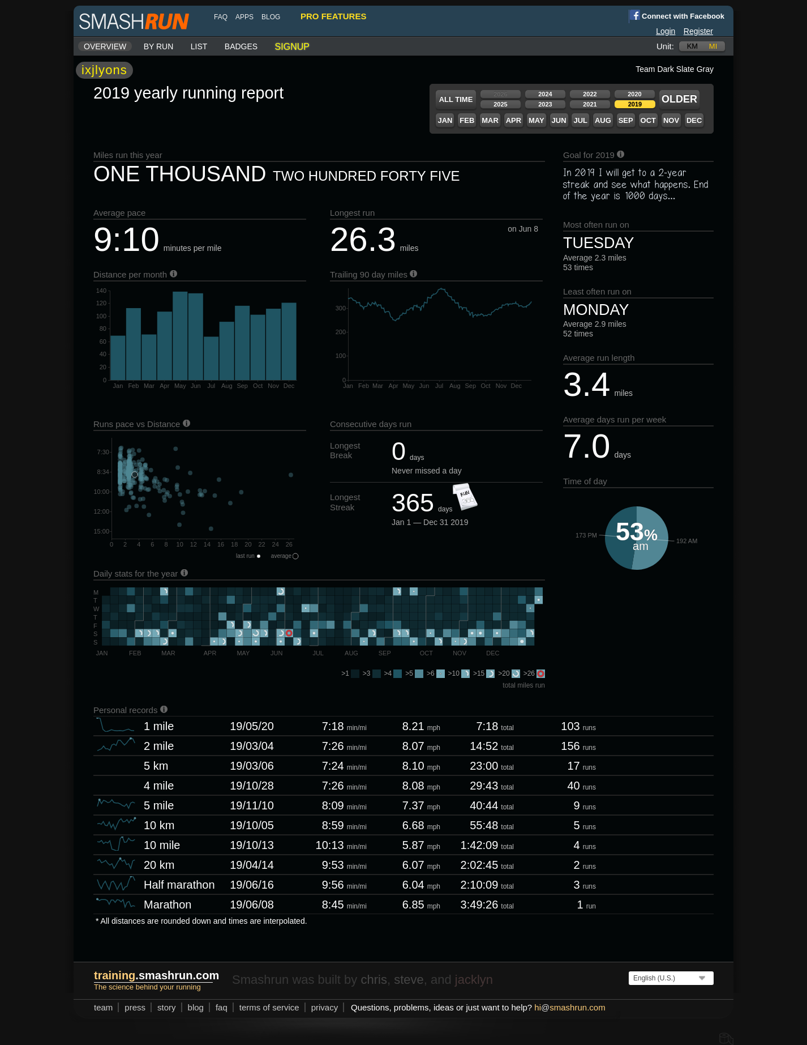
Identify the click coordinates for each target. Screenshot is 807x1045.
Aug (603, 120)
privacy (324, 1007)
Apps (244, 17)
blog (270, 17)
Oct (648, 120)
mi (713, 46)
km (692, 46)
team (103, 1007)
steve (409, 980)
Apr (513, 120)
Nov (671, 120)
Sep (626, 120)
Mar (490, 120)
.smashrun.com (156, 975)
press (135, 1007)
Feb (467, 120)
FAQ (220, 17)
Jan (444, 120)
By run (159, 46)
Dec (694, 120)
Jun (559, 120)
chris (373, 980)
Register (698, 31)
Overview (105, 46)
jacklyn (474, 980)
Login (665, 31)
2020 (634, 94)
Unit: (665, 46)
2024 (545, 94)
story (166, 1007)
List (199, 46)
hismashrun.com (569, 1007)
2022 (589, 94)
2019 (635, 104)
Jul (580, 120)
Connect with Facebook (676, 15)
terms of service (269, 1007)
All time (456, 99)
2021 (589, 104)
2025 (500, 104)
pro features (333, 16)
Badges (241, 46)
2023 (545, 104)
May (536, 120)
